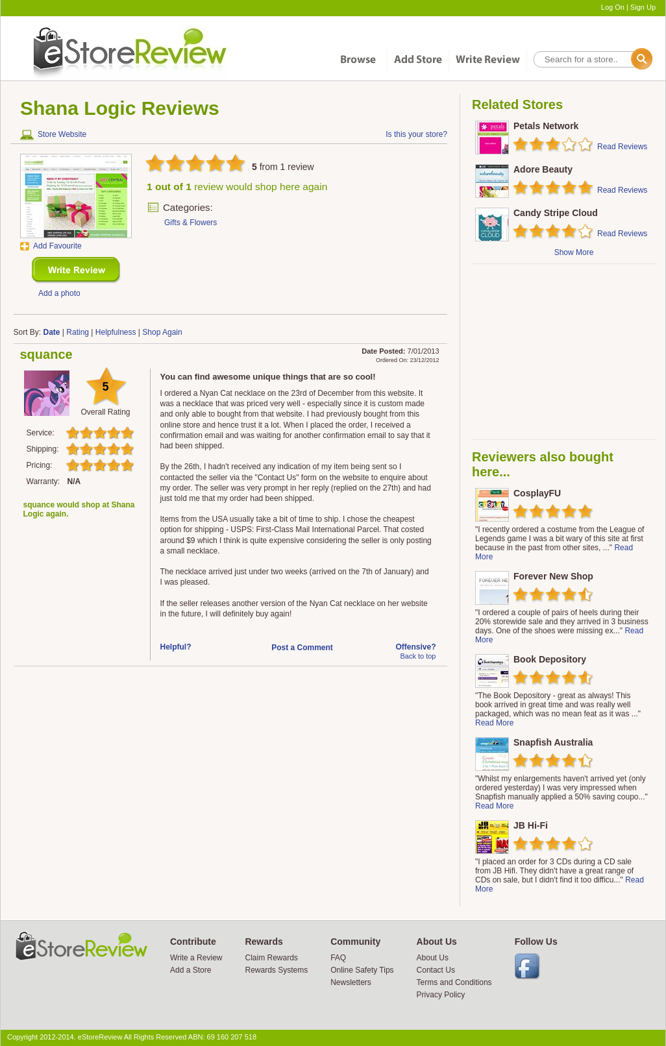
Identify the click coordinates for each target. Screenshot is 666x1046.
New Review (76, 270)
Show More (574, 252)
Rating (77, 332)
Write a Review (196, 957)
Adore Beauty (543, 169)
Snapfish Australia (553, 742)
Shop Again (162, 332)
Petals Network (545, 126)
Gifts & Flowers (190, 222)
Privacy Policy (441, 994)
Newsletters (350, 982)
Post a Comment (302, 647)
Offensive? (415, 646)
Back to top (418, 656)
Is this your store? (416, 134)
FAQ (338, 957)
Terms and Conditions (454, 982)
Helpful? (175, 646)
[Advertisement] (562, 352)
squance (46, 354)
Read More (494, 722)
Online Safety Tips (361, 970)
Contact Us (436, 970)
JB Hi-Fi (530, 825)
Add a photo (59, 293)
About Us (433, 957)
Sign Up (643, 7)
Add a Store (190, 970)
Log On (612, 7)
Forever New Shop (553, 576)
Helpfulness (115, 332)
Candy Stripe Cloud (555, 213)
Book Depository (549, 659)
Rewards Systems (276, 970)
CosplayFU (537, 493)
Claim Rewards (271, 957)
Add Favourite (57, 245)
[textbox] (592, 59)
